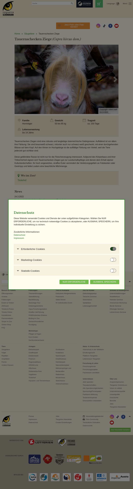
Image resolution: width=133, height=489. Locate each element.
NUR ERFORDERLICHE (74, 282)
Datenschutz (19, 235)
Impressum (19, 238)
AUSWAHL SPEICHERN (104, 282)
